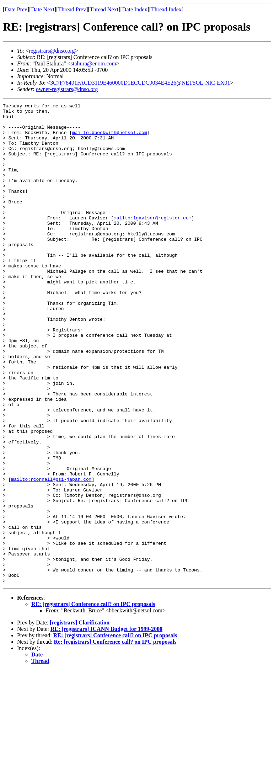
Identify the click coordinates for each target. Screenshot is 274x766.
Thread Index (166, 9)
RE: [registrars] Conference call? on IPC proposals (93, 700)
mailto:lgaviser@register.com (152, 241)
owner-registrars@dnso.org (67, 89)
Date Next (42, 9)
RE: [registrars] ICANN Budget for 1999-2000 (106, 725)
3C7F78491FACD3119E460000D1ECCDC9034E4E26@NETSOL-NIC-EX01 (140, 83)
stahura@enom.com (93, 63)
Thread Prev (72, 9)
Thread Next (104, 9)
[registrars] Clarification (79, 719)
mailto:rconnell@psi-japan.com (51, 555)
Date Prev (16, 9)
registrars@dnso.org (52, 51)
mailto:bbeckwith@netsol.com (109, 138)
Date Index (134, 9)
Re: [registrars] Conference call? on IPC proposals (115, 738)
